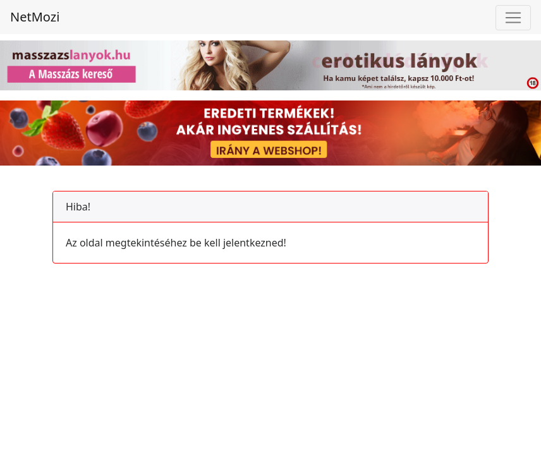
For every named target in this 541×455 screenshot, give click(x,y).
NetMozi (34, 16)
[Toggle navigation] (513, 17)
